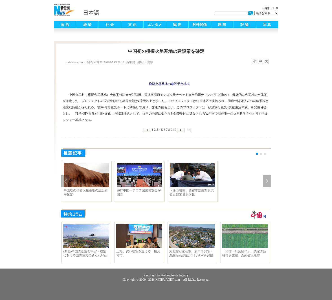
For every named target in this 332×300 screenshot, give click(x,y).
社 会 (110, 25)
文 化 (132, 25)
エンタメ (154, 25)
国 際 (222, 25)
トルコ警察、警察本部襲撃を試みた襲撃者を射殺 (192, 192)
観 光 (177, 25)
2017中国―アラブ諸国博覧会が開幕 (139, 192)
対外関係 (199, 25)
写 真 (267, 25)
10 (174, 129)
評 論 (244, 25)
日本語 (91, 13)
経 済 (87, 25)
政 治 (65, 25)
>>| (188, 129)
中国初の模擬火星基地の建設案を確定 (86, 192)
